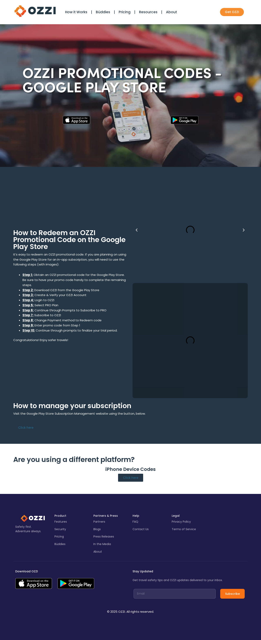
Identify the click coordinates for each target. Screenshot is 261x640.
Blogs (97, 529)
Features (60, 522)
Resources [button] (148, 12)
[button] (137, 230)
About (171, 12)
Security (60, 529)
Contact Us (141, 529)
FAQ (135, 522)
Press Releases (103, 536)
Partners (99, 522)
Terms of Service (184, 529)
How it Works (76, 12)
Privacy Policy (181, 522)
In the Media (102, 544)
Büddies (103, 12)
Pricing (59, 536)
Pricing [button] (124, 12)
